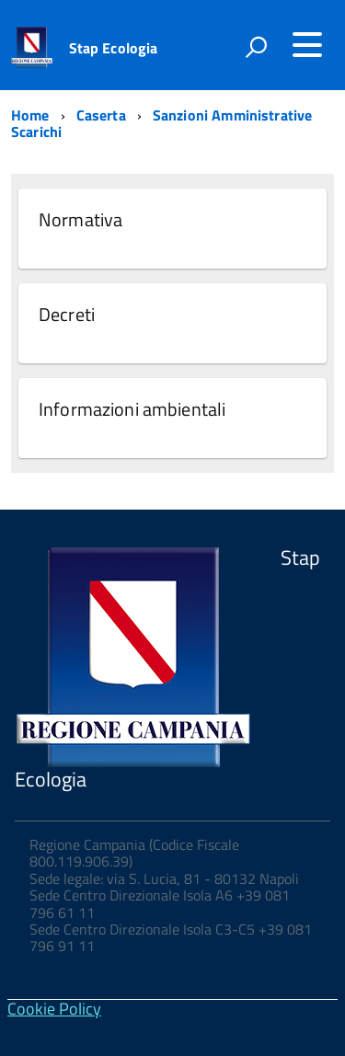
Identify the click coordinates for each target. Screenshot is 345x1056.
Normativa (80, 219)
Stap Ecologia (113, 47)
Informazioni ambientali (132, 409)
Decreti (67, 314)
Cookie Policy (54, 1008)
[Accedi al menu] (307, 45)
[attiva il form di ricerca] (256, 47)
